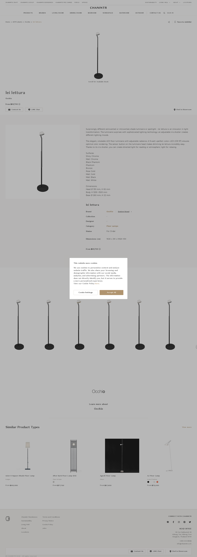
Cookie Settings (86, 292)
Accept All (111, 292)
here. (97, 284)
